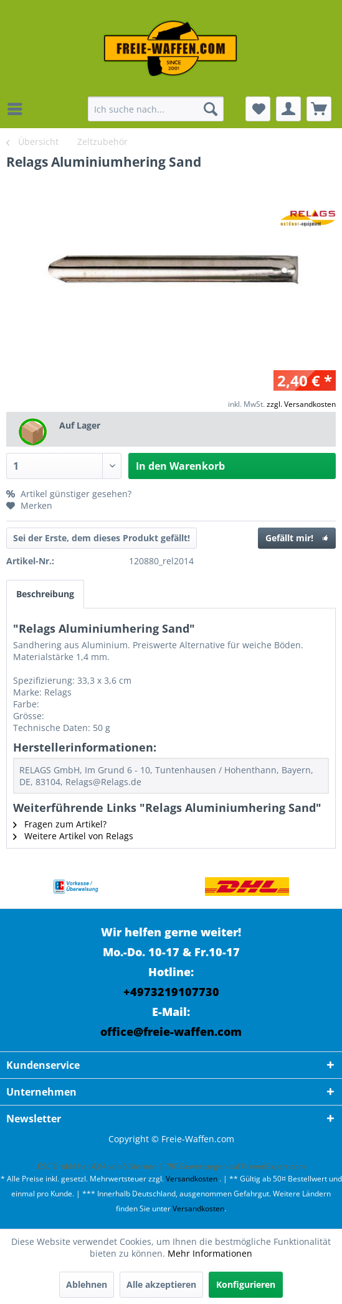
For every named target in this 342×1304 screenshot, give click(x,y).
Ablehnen (86, 1284)
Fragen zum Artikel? (60, 824)
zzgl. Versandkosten (301, 404)
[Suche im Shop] (155, 108)
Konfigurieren (245, 1284)
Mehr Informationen (210, 1253)
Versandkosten (191, 1178)
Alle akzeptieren (161, 1284)
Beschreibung (45, 594)
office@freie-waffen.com (171, 1031)
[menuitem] (18, 108)
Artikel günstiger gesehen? (68, 494)
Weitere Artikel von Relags (73, 836)
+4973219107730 (171, 991)
